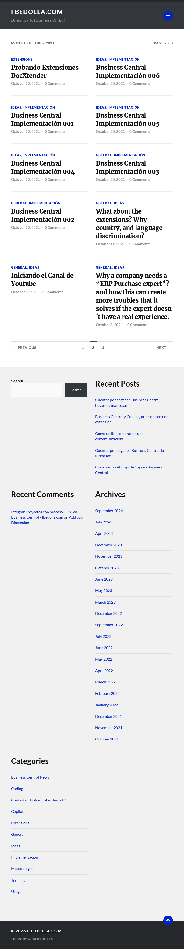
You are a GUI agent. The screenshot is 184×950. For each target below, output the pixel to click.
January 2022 (106, 706)
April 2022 (104, 672)
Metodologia (22, 870)
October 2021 (107, 740)
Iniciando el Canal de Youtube (43, 281)
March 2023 (105, 603)
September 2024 (109, 512)
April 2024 (104, 535)
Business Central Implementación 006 (128, 72)
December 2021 (108, 717)
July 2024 (103, 523)
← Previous (25, 349)
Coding (17, 790)
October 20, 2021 (25, 83)
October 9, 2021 (24, 293)
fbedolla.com (38, 11)
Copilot (17, 813)
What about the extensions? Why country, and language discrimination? (130, 224)
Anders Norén (40, 940)
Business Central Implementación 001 (42, 120)
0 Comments (55, 83)
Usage (16, 892)
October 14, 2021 (110, 245)
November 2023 (108, 557)
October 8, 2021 (109, 326)
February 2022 (107, 694)
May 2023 (103, 592)
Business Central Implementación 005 (128, 120)
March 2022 (105, 683)
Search (17, 382)
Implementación (124, 59)
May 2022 (103, 660)
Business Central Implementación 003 (128, 168)
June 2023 (104, 580)
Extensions (22, 59)
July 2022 (103, 637)
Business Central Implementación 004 (43, 168)
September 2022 (109, 626)
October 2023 (107, 569)
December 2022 (108, 614)
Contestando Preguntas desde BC (39, 801)
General (104, 155)
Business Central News (30, 778)
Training (18, 881)
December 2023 (108, 546)
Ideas (101, 59)
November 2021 (108, 729)
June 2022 (104, 649)
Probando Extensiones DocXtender (45, 72)
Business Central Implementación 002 (43, 216)
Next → (163, 349)
